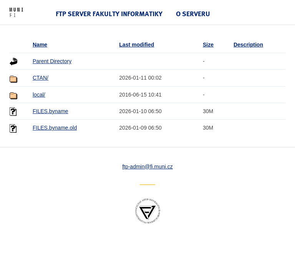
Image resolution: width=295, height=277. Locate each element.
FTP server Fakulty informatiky (109, 13)
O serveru (193, 13)
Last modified (136, 45)
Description (248, 45)
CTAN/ (40, 78)
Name (40, 45)
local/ (39, 95)
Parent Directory (52, 61)
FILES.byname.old (55, 128)
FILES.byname (50, 111)
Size (208, 45)
